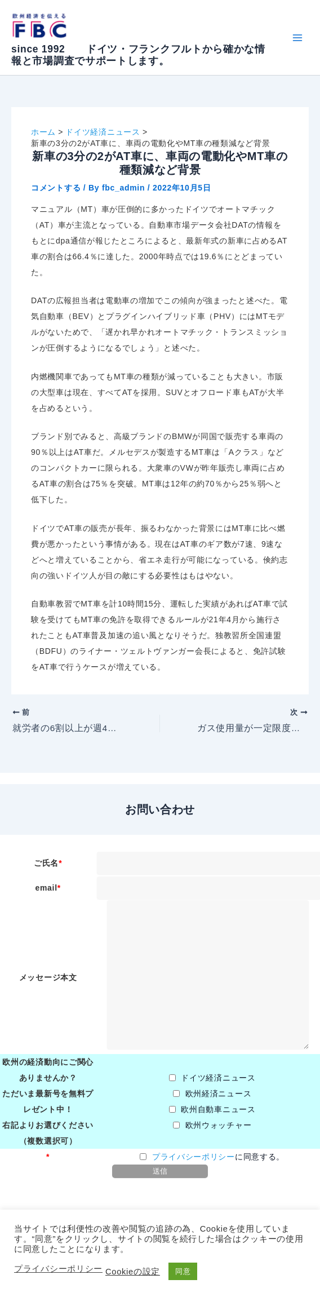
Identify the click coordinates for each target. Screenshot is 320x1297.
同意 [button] (182, 1271)
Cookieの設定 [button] (132, 1271)
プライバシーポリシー (193, 1157)
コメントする (56, 187)
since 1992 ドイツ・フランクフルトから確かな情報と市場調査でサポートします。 (138, 55)
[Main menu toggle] (297, 37)
